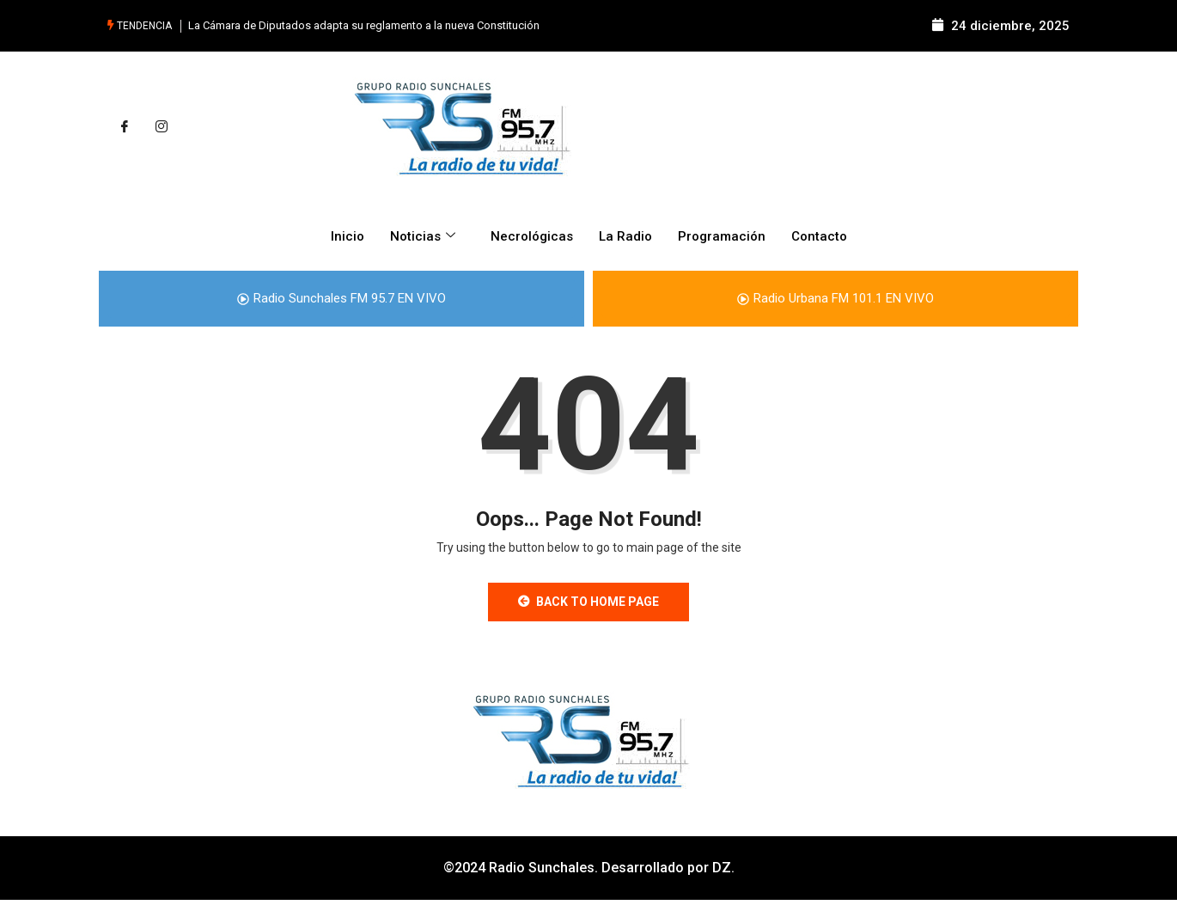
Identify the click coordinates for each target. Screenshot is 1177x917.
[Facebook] (124, 127)
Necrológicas (532, 236)
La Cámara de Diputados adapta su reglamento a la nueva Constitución (364, 25)
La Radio (625, 236)
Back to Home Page (588, 601)
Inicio (347, 236)
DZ (721, 867)
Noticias (425, 236)
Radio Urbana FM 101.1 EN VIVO (835, 298)
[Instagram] (161, 127)
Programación (721, 236)
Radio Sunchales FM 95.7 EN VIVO (341, 298)
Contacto (819, 236)
